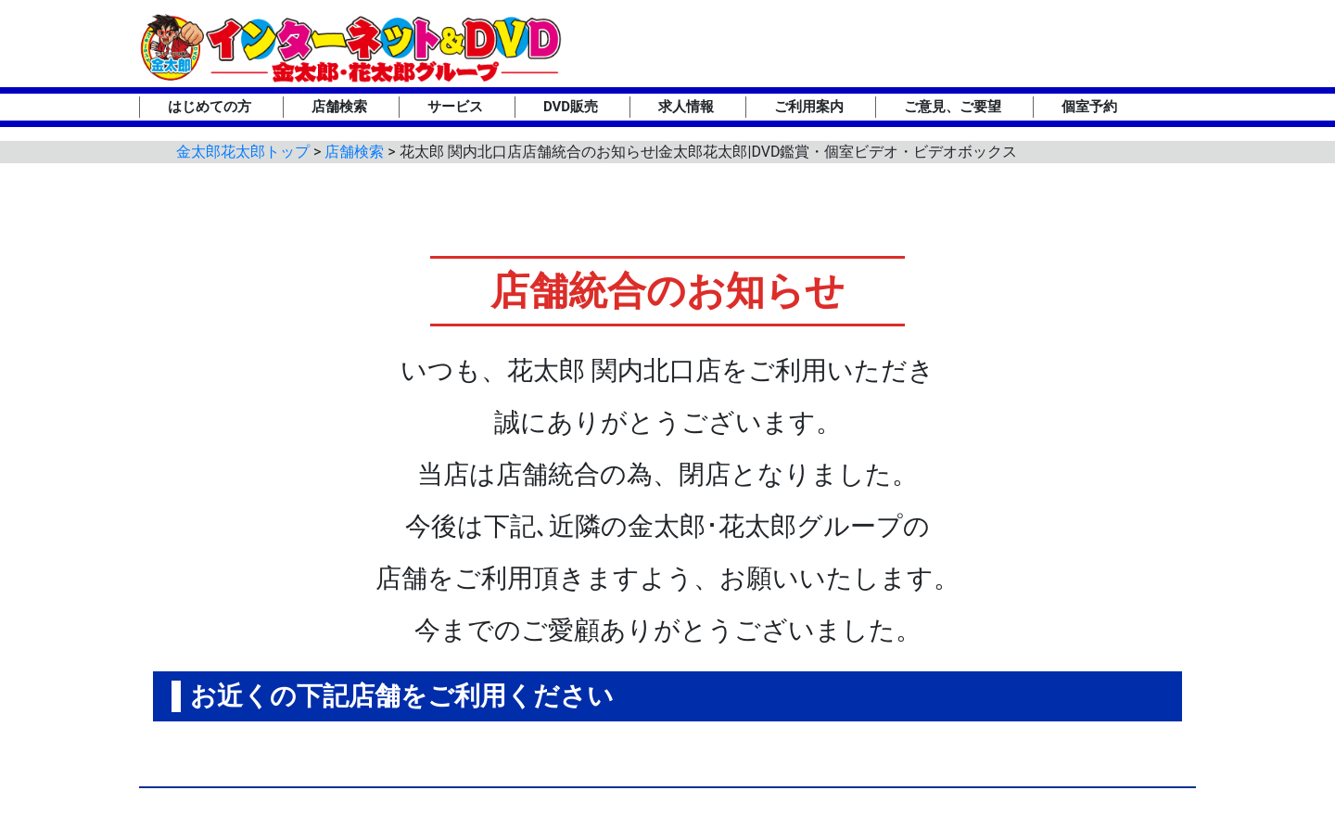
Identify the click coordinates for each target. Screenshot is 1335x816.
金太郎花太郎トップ (243, 151)
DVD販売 (570, 106)
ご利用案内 (809, 106)
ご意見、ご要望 (952, 106)
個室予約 (1089, 106)
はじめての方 (209, 106)
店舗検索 (339, 106)
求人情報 (686, 106)
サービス (455, 106)
